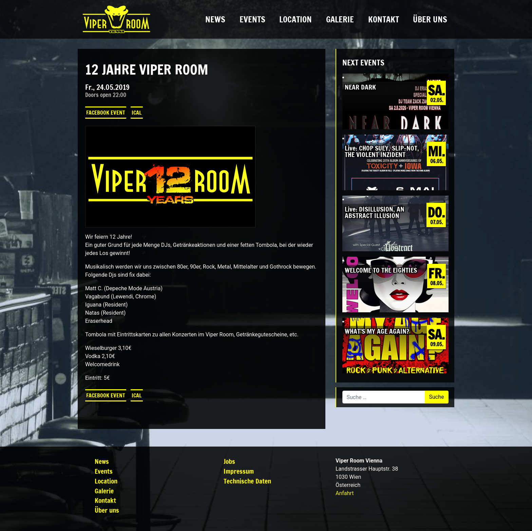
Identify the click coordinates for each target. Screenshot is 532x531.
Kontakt (383, 19)
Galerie (340, 19)
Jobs (229, 461)
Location (295, 19)
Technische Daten (247, 481)
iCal (137, 112)
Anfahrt (345, 493)
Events (252, 19)
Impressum (239, 471)
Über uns (430, 19)
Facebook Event (105, 112)
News (215, 19)
